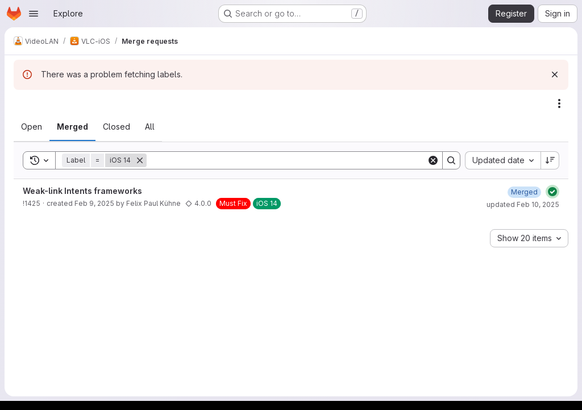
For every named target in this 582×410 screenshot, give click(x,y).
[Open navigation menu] (33, 14)
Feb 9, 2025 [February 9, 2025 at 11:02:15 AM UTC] (94, 203)
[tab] (31, 127)
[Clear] (433, 160)
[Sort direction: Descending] (550, 160)
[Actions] (559, 103)
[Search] (287, 160)
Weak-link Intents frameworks (82, 191)
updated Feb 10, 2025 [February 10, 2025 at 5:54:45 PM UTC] (523, 204)
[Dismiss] (555, 74)
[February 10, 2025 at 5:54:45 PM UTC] (524, 192)
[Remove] (140, 160)
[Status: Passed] (552, 191)
